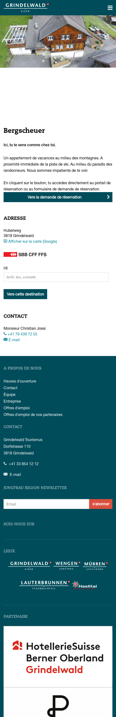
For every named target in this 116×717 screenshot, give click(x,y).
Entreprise (12, 401)
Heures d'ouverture (20, 381)
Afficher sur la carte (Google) (30, 241)
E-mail (12, 339)
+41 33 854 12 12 (21, 463)
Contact (10, 387)
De (6, 268)
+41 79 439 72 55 (20, 334)
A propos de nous (22, 369)
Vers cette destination (25, 294)
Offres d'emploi (17, 407)
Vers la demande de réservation (54, 197)
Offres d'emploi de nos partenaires (33, 414)
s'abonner (100, 503)
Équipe (9, 394)
